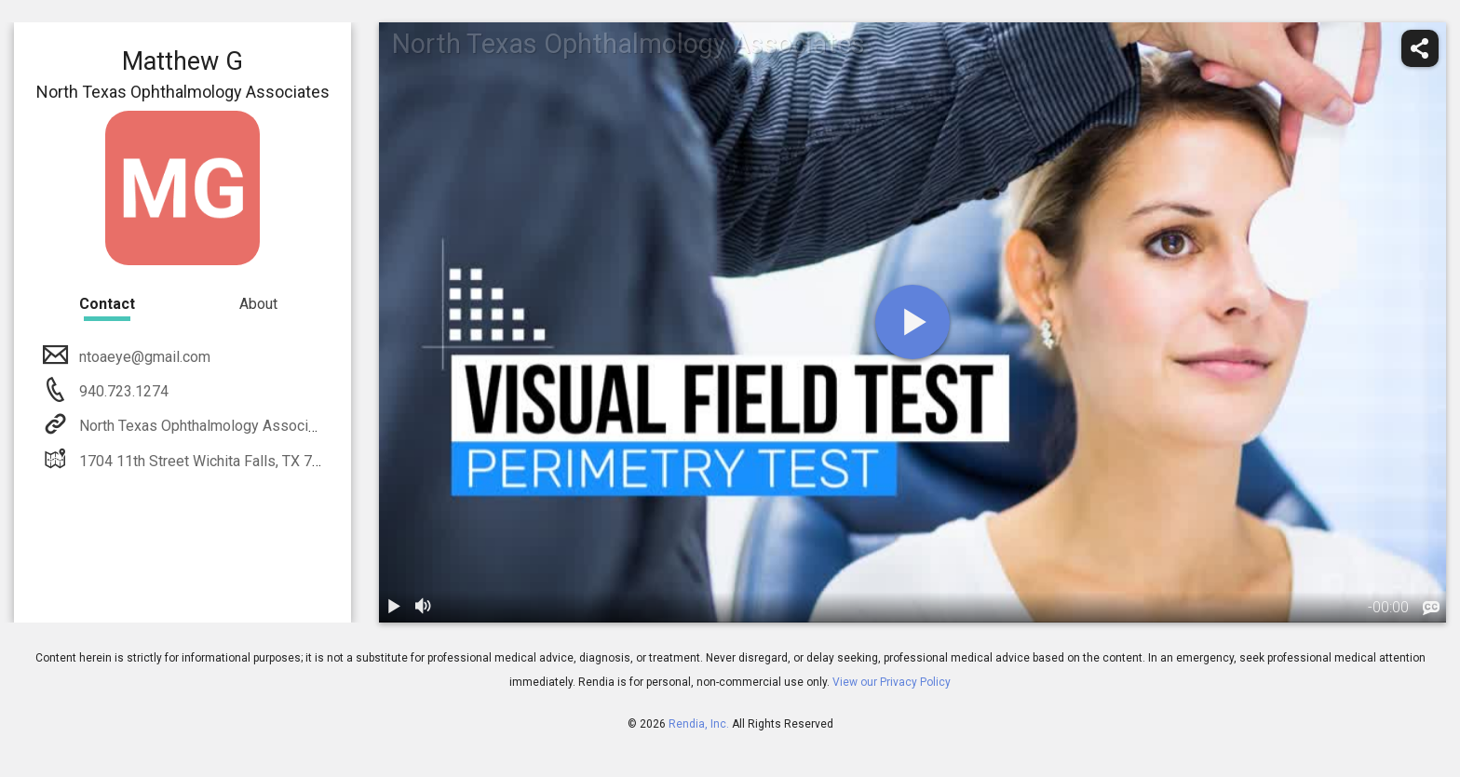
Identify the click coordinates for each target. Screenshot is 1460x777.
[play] (912, 322)
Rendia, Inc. (699, 723)
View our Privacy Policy (891, 682)
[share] (1420, 48)
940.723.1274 (122, 391)
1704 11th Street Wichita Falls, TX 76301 (210, 461)
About (258, 304)
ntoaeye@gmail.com (142, 357)
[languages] (1431, 608)
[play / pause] (394, 608)
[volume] (424, 608)
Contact (107, 304)
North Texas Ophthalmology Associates (206, 426)
